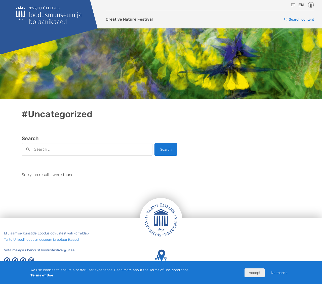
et (293, 5)
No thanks (279, 273)
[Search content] (299, 19)
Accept (254, 273)
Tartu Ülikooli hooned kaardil (161, 260)
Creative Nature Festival (129, 19)
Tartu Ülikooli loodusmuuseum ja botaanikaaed (41, 239)
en (301, 5)
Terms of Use (41, 275)
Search (166, 149)
